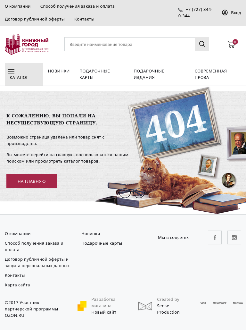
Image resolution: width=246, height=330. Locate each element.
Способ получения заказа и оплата (77, 6)
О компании (18, 6)
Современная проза (211, 74)
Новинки (59, 71)
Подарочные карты (94, 74)
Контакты (84, 19)
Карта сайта (17, 285)
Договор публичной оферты (35, 19)
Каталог (18, 75)
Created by (168, 299)
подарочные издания (149, 74)
